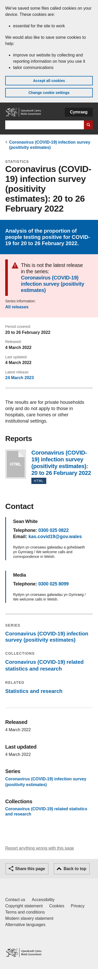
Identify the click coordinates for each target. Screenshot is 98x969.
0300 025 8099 (53, 583)
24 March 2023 (19, 377)
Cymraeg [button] (79, 112)
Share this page (30, 868)
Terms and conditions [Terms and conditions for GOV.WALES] (25, 912)
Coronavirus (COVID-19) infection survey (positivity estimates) (52, 284)
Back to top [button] (75, 868)
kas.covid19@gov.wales (55, 536)
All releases (16, 307)
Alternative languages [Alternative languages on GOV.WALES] (25, 924)
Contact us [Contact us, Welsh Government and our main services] (15, 899)
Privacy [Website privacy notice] (77, 906)
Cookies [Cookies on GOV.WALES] (56, 906)
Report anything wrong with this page (39, 848)
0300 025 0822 (53, 530)
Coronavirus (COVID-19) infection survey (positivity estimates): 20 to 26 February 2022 (15, 464)
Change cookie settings (49, 93)
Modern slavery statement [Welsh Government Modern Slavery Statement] (29, 918)
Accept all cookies (49, 81)
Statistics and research (33, 691)
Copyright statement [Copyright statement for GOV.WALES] (24, 906)
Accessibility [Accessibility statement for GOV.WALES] (43, 899)
